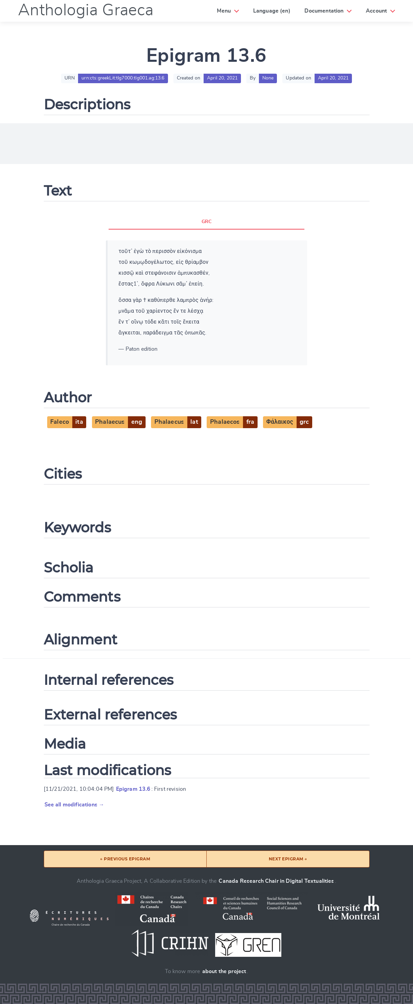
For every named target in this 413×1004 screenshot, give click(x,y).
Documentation (323, 11)
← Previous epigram (125, 858)
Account (376, 11)
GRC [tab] (206, 221)
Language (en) (271, 11)
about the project (224, 971)
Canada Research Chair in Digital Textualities (276, 881)
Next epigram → (288, 858)
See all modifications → (74, 804)
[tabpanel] (206, 302)
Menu (224, 11)
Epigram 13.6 (133, 789)
